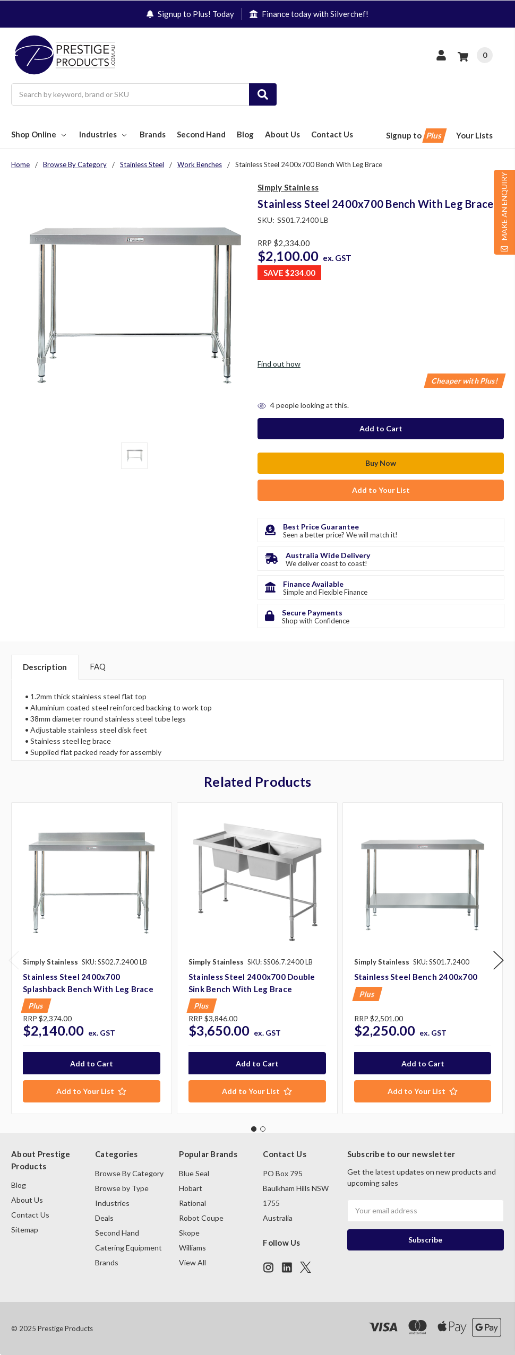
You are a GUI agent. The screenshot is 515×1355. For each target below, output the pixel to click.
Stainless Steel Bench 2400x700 (416, 976)
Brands (153, 134)
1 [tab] (253, 1128)
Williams (192, 1247)
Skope (189, 1232)
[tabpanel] (91, 957)
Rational (192, 1202)
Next (498, 959)
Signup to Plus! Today (190, 14)
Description (45, 666)
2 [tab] (262, 1128)
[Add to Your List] (91, 1091)
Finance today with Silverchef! (309, 14)
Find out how (279, 363)
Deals (104, 1217)
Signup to (415, 135)
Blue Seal (194, 1172)
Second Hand (201, 134)
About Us (282, 134)
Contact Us (332, 134)
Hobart (190, 1187)
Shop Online (39, 134)
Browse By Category (129, 1172)
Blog (245, 134)
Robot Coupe (201, 1217)
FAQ (98, 666)
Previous (13, 959)
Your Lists (474, 135)
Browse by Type (122, 1187)
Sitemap (24, 1229)
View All (192, 1261)
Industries (103, 134)
